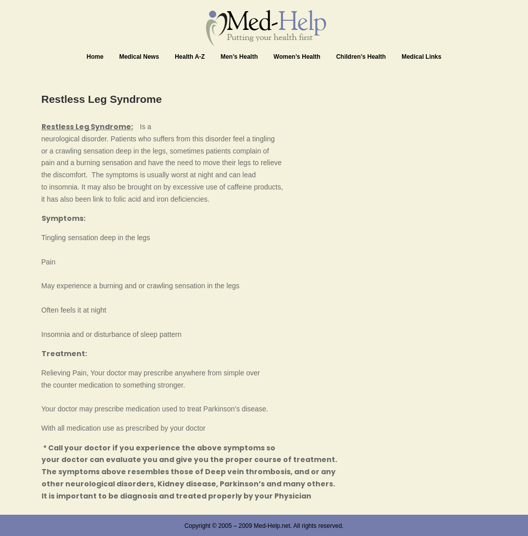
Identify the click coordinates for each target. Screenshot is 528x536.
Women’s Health (296, 56)
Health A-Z (190, 56)
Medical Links (421, 56)
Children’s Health (361, 56)
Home (95, 56)
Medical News (139, 56)
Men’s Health (239, 56)
